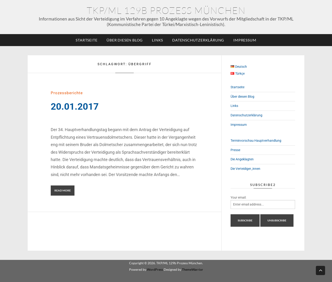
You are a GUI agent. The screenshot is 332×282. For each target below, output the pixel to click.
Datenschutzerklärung (198, 40)
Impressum (244, 40)
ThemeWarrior (192, 269)
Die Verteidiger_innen (245, 168)
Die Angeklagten (242, 159)
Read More (62, 190)
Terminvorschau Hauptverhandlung (256, 140)
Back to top (320, 270)
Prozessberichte (67, 93)
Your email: (238, 197)
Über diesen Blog (125, 40)
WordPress (155, 269)
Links (157, 40)
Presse (235, 150)
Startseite (86, 40)
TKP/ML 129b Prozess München (166, 10)
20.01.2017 (75, 106)
